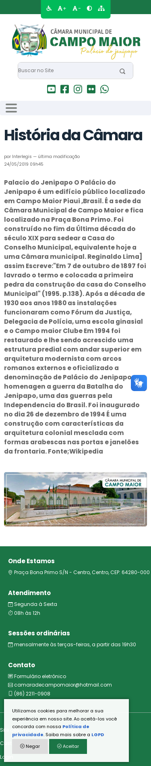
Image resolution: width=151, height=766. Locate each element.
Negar (30, 746)
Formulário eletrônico (37, 676)
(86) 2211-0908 (29, 693)
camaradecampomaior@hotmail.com (60, 684)
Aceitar (68, 746)
